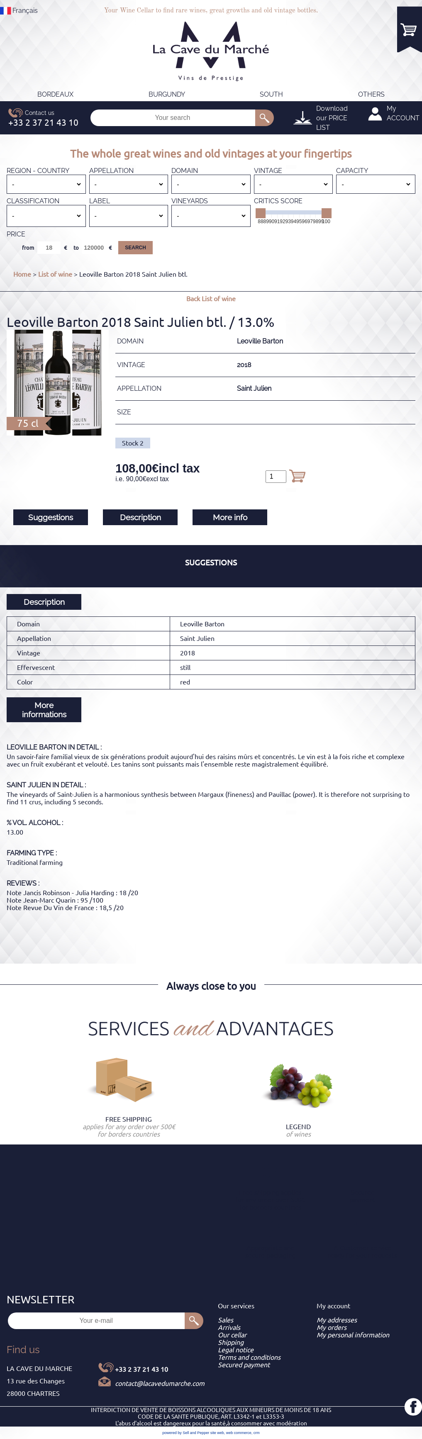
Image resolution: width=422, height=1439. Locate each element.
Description (140, 517)
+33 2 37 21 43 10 (141, 1369)
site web (217, 1433)
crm (257, 1433)
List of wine (55, 274)
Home (22, 274)
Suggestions (50, 517)
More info (230, 517)
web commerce (238, 1433)
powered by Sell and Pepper (185, 1433)
